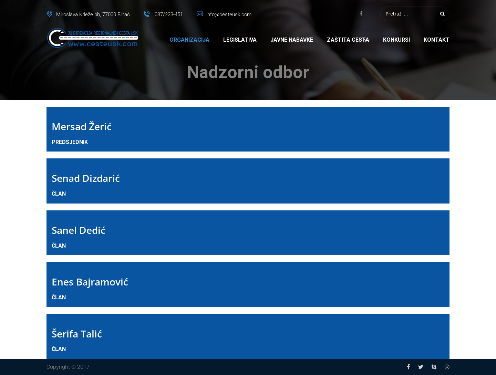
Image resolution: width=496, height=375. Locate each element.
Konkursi (396, 40)
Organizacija (189, 40)
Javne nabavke (291, 40)
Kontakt (437, 40)
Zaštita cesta (348, 40)
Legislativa (240, 40)
